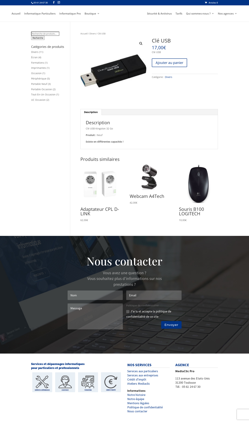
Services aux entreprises (142, 375)
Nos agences (226, 13)
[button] (141, 43)
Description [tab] (91, 112)
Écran (34, 57)
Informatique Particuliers (39, 13)
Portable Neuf (39, 84)
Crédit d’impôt (136, 379)
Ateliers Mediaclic (138, 384)
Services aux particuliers (142, 371)
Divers (92, 33)
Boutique (90, 13)
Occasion (36, 73)
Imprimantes (38, 67)
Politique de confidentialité (145, 407)
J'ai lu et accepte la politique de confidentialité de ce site (148, 314)
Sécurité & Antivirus (159, 13)
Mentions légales (138, 403)
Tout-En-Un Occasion (43, 94)
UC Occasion (38, 99)
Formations (37, 62)
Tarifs (179, 13)
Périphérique (38, 78)
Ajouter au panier (169, 62)
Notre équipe (135, 399)
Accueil (15, 13)
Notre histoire (136, 395)
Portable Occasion (41, 89)
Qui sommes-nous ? (199, 13)
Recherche (38, 37)
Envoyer (171, 325)
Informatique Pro (69, 13)
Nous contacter (137, 411)
